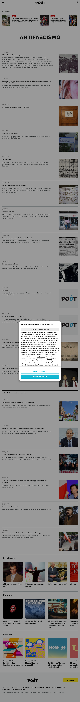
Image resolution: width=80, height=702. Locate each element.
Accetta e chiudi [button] (40, 376)
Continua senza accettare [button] (40, 329)
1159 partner (41, 357)
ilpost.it (49, 359)
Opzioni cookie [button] (40, 372)
